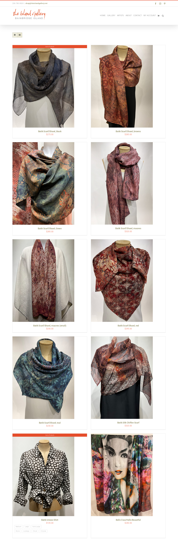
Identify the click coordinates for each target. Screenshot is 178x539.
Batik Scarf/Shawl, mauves (128, 228)
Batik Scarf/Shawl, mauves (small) (49, 325)
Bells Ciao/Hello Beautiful (128, 520)
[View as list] (19, 35)
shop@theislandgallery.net (36, 3)
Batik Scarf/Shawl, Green (50, 228)
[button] (163, 15)
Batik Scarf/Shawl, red (128, 325)
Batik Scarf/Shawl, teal (50, 422)
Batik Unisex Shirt (49, 520)
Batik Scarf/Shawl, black (49, 131)
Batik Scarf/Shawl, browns (128, 131)
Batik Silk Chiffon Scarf (128, 422)
